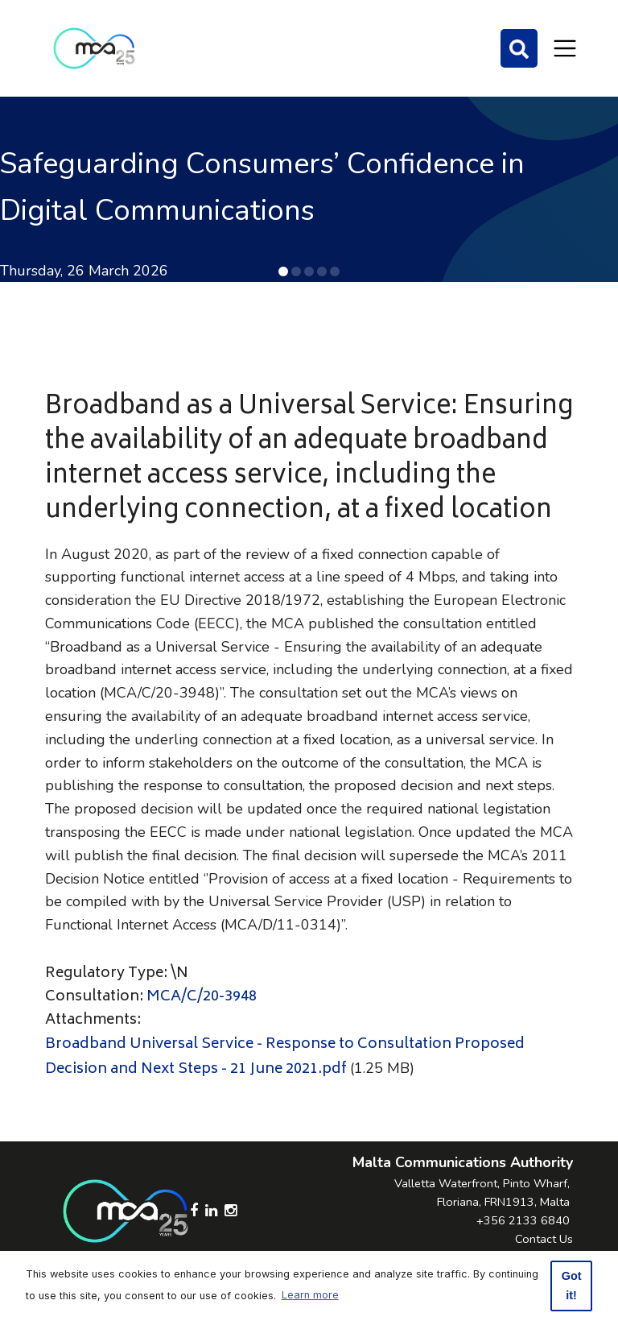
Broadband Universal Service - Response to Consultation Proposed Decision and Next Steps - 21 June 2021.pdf (285, 1057)
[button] (283, 271)
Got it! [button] (572, 1285)
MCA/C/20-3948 (201, 997)
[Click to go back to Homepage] (94, 48)
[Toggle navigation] (564, 48)
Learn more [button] (310, 1295)
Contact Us (544, 1239)
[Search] (519, 48)
